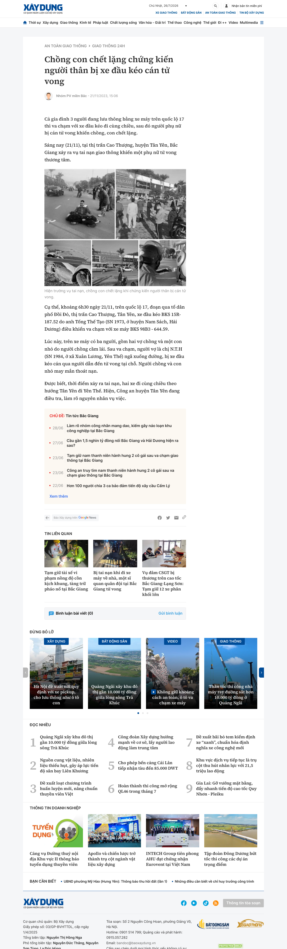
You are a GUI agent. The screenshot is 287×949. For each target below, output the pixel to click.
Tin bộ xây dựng (251, 12)
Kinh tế (85, 22)
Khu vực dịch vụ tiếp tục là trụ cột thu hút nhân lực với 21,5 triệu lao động (226, 765)
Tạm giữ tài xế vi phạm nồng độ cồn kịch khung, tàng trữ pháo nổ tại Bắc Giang (66, 581)
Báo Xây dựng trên (75, 518)
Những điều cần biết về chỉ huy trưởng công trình (214, 881)
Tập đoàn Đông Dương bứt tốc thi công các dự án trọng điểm (230, 859)
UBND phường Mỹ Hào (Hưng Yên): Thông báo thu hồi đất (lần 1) (115, 881)
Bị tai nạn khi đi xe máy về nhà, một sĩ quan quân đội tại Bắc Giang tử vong (115, 581)
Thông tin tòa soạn (243, 903)
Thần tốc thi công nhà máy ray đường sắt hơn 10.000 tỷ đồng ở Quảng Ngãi (231, 695)
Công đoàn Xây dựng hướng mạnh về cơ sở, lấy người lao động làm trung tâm (146, 742)
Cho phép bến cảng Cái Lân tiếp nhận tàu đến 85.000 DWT (148, 765)
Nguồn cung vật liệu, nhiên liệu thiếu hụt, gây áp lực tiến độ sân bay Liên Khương (69, 765)
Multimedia (249, 22)
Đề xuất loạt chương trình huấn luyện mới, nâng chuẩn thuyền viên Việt (69, 788)
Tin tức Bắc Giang (82, 416)
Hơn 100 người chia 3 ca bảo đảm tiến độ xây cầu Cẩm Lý (118, 486)
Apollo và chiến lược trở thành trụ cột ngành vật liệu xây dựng (112, 859)
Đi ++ (222, 22)
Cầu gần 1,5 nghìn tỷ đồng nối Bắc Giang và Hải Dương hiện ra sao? (122, 443)
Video (233, 22)
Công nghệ (192, 22)
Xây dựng (50, 22)
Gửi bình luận (170, 613)
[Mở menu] (262, 22)
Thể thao (174, 22)
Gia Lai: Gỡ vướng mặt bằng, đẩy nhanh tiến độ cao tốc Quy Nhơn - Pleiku (226, 788)
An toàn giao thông (220, 12)
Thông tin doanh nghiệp (55, 808)
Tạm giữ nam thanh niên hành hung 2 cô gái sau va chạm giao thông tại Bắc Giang (122, 458)
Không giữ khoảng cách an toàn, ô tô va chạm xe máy (173, 697)
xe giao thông (166, 12)
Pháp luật (100, 22)
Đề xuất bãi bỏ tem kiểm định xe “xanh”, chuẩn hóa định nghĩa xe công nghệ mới (225, 742)
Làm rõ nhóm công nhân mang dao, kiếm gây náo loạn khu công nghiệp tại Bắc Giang (119, 428)
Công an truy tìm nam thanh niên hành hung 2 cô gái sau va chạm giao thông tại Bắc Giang (120, 473)
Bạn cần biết (43, 881)
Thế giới (209, 22)
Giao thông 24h (108, 46)
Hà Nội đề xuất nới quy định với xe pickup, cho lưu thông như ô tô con (56, 695)
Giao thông (69, 22)
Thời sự (35, 22)
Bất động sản (191, 12)
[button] (138, 713)
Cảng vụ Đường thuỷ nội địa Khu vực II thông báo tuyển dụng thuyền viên (54, 859)
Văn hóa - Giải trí (152, 22)
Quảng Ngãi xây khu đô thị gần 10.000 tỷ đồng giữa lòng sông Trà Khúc (114, 695)
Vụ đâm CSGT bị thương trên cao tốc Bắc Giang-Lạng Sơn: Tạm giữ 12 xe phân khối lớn (163, 583)
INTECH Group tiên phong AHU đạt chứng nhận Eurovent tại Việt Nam (172, 859)
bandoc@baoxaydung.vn (136, 943)
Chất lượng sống (123, 22)
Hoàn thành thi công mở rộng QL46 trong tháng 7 (147, 788)
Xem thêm (58, 496)
